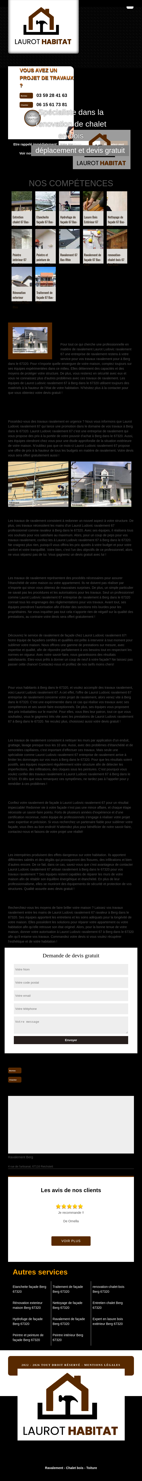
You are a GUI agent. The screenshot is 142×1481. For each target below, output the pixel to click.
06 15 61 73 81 (40, 1079)
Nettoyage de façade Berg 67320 (67, 1305)
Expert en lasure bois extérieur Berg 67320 (108, 1321)
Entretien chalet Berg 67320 (108, 1305)
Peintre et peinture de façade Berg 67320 (28, 1337)
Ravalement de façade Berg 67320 (69, 1321)
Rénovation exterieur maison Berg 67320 (27, 1305)
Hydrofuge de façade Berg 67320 (28, 1321)
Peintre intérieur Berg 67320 (68, 1337)
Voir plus (71, 1241)
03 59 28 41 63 (40, 1070)
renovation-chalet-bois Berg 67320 (108, 1289)
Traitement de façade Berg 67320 (68, 1289)
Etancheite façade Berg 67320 (29, 1289)
